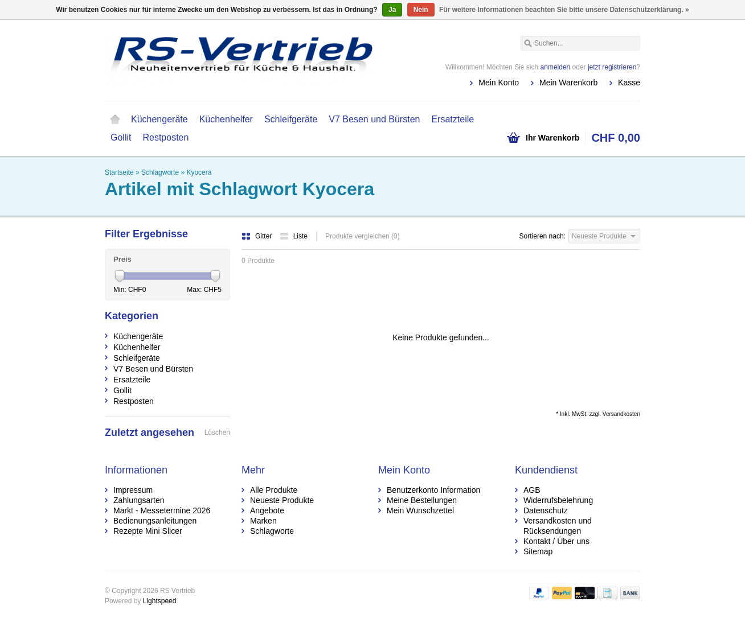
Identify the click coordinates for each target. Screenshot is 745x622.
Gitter (257, 236)
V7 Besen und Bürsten (374, 119)
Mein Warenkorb (568, 82)
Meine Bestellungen (422, 500)
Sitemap (537, 551)
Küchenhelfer (226, 119)
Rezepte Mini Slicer (147, 531)
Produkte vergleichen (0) (362, 236)
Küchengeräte (159, 119)
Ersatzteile (452, 119)
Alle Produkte (273, 490)
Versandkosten (621, 414)
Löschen (217, 432)
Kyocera (198, 172)
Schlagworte (160, 172)
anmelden (556, 67)
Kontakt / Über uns (556, 541)
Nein (421, 10)
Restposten (165, 137)
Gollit (120, 137)
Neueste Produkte (282, 500)
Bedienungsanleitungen (155, 520)
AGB (532, 490)
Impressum (133, 490)
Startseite (115, 119)
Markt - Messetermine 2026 (161, 510)
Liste (294, 236)
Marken (263, 520)
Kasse (629, 82)
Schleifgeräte (290, 119)
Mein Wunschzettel (420, 510)
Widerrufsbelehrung (558, 500)
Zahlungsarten (139, 500)
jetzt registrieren (612, 67)
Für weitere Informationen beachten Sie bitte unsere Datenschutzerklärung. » (564, 10)
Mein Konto (498, 82)
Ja (392, 10)
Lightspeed (160, 601)
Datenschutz (545, 510)
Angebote (267, 510)
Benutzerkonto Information (433, 490)
